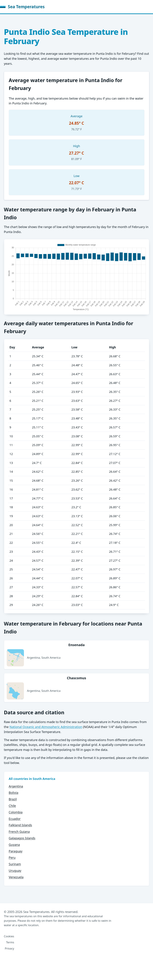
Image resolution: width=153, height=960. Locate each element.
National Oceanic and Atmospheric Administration (45, 727)
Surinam (15, 864)
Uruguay (15, 870)
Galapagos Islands (22, 838)
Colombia (16, 812)
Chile (12, 806)
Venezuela (16, 877)
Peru (12, 857)
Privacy (9, 948)
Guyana (14, 845)
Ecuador (15, 819)
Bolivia (13, 793)
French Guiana (19, 832)
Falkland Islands (20, 825)
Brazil (13, 799)
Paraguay (16, 851)
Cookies (9, 936)
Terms (10, 942)
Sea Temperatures (22, 6)
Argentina (16, 786)
